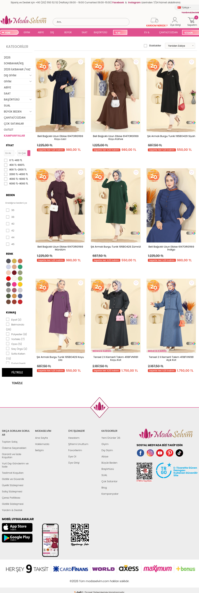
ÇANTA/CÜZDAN (168, 32)
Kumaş (11, 312)
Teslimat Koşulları (13, 473)
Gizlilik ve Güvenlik (13, 479)
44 (10, 237)
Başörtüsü (107, 469)
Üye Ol (72, 456)
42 (10, 231)
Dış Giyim (107, 450)
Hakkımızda (42, 444)
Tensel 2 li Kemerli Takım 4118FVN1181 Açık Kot (171, 358)
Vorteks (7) (15, 339)
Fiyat (10, 145)
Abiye (104, 456)
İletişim (39, 450)
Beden (10, 195)
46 (10, 244)
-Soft (78, 579)
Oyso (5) (14, 344)
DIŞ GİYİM (53, 33)
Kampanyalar (110, 494)
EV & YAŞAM (148, 33)
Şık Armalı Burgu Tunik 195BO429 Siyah (171, 136)
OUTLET (8, 130)
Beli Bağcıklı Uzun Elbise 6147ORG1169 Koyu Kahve (116, 137)
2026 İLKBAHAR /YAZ (17, 69)
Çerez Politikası (11, 498)
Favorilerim (75, 450)
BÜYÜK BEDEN (68, 33)
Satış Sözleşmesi (12, 491)
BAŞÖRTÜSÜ (100, 32)
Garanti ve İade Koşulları (11, 455)
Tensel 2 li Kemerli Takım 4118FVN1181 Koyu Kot (115, 358)
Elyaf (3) (13, 319)
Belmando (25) (15, 326)
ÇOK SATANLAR (14, 124)
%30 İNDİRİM (120, 33)
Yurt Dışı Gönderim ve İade (15, 465)
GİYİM (27, 32)
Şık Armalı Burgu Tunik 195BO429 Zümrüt (116, 247)
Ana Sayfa (41, 438)
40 (10, 224)
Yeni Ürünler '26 (110, 438)
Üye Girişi (73, 463)
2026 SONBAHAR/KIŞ (14, 60)
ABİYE (41, 32)
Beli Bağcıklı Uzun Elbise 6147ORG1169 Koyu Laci (60, 137)
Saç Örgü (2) (16, 348)
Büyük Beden (109, 463)
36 (10, 210)
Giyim (105, 444)
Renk (9, 254)
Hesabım (73, 438)
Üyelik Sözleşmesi (12, 485)
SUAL (135, 33)
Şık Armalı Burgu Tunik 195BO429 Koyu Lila (60, 358)
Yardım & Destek (12, 510)
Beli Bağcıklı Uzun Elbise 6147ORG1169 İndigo (171, 248)
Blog (104, 487)
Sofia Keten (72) (15, 355)
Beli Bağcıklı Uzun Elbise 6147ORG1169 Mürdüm (60, 248)
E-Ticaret (87, 579)
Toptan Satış (9, 442)
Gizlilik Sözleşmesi (13, 504)
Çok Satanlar (109, 481)
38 (10, 217)
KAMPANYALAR (14, 136)
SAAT (84, 32)
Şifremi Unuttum (78, 444)
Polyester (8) (16, 334)
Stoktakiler (152, 46)
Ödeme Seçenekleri (14, 448)
